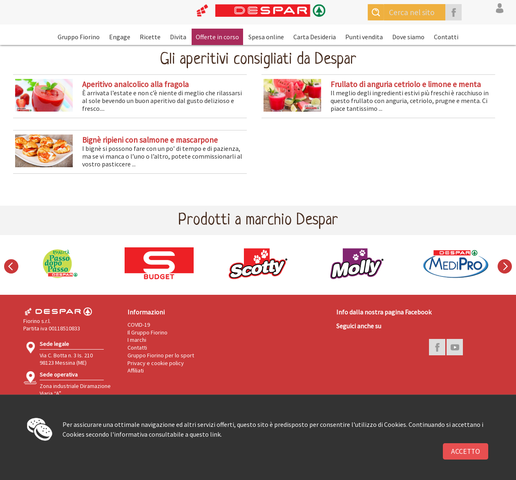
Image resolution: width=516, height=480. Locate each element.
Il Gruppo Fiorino (147, 332)
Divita (178, 37)
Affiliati (135, 370)
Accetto (465, 451)
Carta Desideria (314, 37)
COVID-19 (138, 324)
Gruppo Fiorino (79, 37)
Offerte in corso (217, 37)
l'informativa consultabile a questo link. (166, 434)
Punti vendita (364, 37)
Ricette (150, 37)
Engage (119, 37)
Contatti (446, 37)
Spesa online (266, 37)
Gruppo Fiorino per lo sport (160, 355)
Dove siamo (408, 37)
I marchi (136, 339)
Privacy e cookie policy (155, 363)
